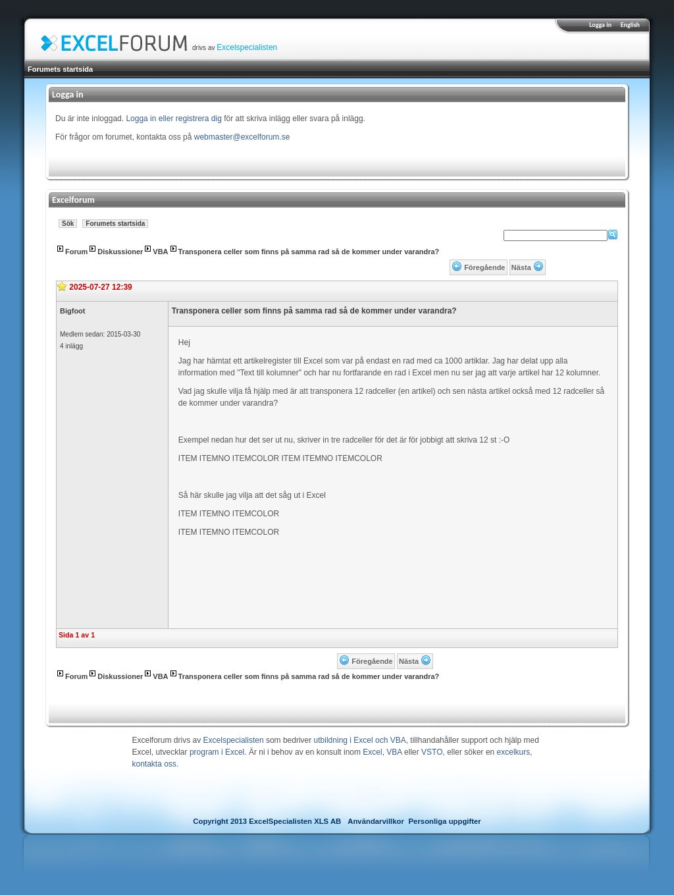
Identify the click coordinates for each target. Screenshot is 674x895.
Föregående (484, 267)
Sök (68, 223)
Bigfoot (72, 311)
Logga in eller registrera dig (173, 118)
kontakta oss (154, 764)
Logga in (600, 24)
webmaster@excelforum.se (242, 137)
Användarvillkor (376, 821)
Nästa (521, 267)
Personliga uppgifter (445, 821)
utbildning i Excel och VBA (360, 740)
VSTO (431, 752)
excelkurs (514, 752)
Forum (76, 252)
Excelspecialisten (247, 47)
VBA (160, 252)
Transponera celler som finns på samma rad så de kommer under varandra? (309, 252)
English (630, 24)
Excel (372, 752)
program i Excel (217, 752)
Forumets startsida (60, 69)
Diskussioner (120, 252)
